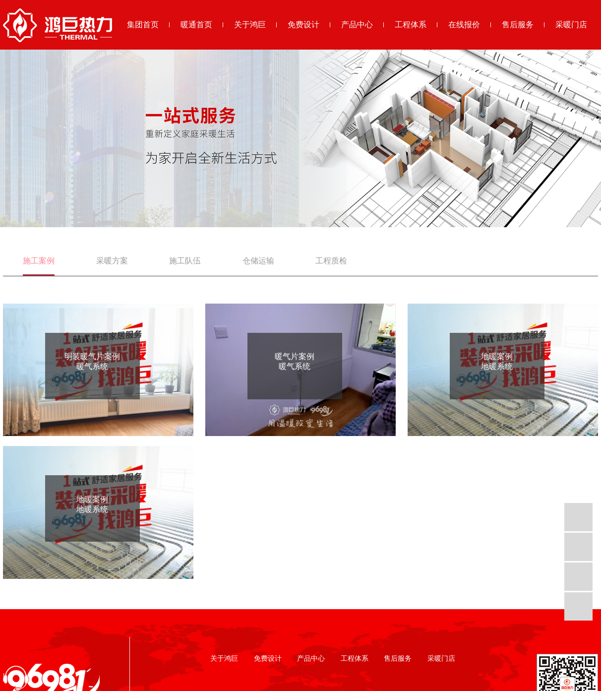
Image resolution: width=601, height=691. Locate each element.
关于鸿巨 (250, 24)
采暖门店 (571, 24)
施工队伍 (185, 260)
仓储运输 (258, 260)
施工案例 (39, 260)
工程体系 (410, 24)
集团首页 (143, 24)
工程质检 (331, 260)
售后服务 (518, 24)
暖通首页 (196, 24)
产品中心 (357, 24)
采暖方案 (112, 260)
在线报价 (464, 24)
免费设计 (303, 24)
